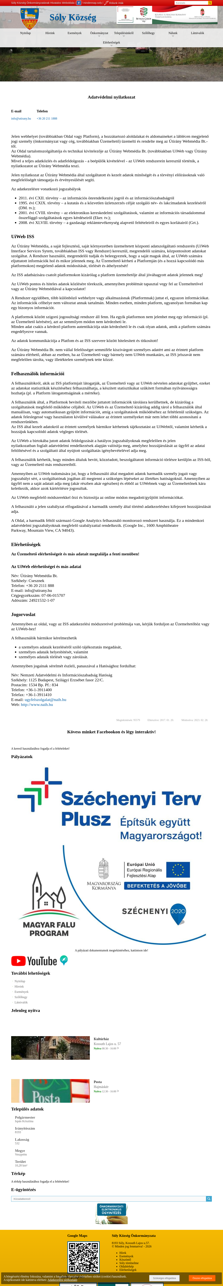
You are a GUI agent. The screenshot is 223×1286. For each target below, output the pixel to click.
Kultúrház (101, 1039)
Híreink (50, 33)
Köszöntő (125, 1259)
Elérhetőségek (111, 42)
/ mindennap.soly (89, 2)
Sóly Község (73, 17)
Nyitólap (25, 33)
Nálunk (173, 33)
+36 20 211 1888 (47, 118)
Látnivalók (197, 33)
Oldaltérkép (126, 1266)
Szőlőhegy (148, 33)
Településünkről (124, 33)
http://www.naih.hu (37, 704)
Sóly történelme (129, 1263)
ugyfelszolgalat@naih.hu (45, 699)
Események (75, 33)
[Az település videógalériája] (39, 965)
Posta (98, 1082)
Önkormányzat (99, 33)
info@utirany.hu (21, 118)
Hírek (122, 1252)
